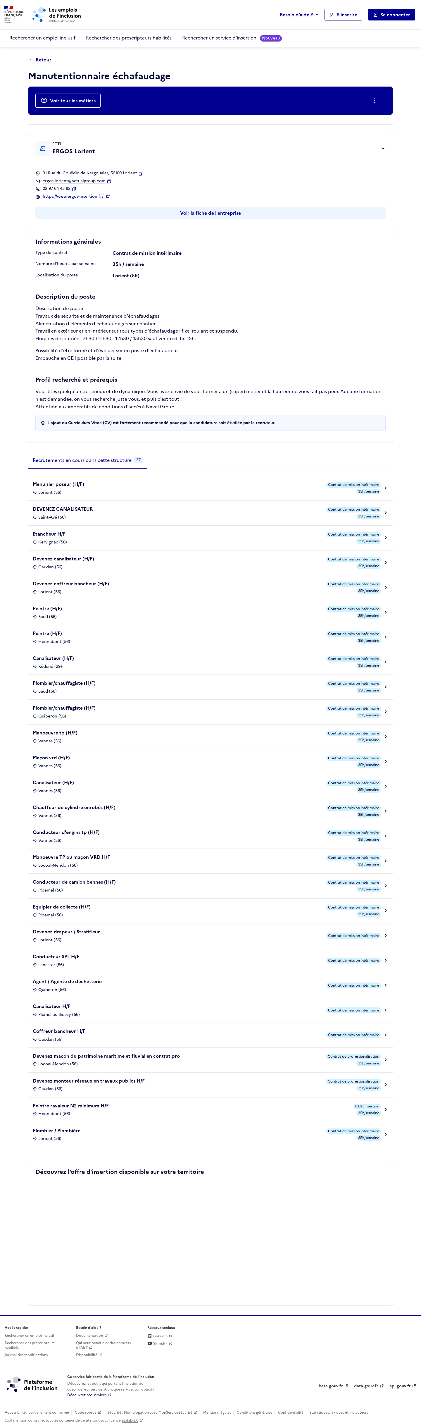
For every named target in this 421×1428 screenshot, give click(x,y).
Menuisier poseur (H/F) (58, 484)
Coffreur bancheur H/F (59, 1031)
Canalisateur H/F (51, 1006)
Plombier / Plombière (56, 1130)
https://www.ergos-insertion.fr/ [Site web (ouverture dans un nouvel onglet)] (74, 196)
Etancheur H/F (49, 533)
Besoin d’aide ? (296, 14)
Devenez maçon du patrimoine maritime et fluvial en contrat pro (106, 1055)
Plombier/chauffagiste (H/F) (64, 683)
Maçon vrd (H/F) (51, 757)
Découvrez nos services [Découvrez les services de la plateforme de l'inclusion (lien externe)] (86, 1395)
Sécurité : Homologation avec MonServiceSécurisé (149, 1412)
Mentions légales (217, 1412)
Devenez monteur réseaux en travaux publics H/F (89, 1080)
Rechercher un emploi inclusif (42, 37)
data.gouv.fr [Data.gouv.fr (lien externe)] (366, 1386)
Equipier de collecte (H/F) (62, 906)
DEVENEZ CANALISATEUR (63, 508)
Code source (85, 1412)
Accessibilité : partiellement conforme (37, 1412)
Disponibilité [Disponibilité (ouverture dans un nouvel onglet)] (86, 1355)
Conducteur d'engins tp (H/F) (66, 832)
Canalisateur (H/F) (53, 658)
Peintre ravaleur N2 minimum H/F (71, 1105)
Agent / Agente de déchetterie (67, 981)
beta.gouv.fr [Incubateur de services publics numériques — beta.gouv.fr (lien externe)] (331, 1386)
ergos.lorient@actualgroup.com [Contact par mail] (74, 181)
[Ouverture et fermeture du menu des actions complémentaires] (376, 101)
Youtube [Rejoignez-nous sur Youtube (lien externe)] (157, 1343)
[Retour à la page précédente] (42, 60)
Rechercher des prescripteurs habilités (129, 37)
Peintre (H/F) (47, 608)
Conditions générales (254, 1412)
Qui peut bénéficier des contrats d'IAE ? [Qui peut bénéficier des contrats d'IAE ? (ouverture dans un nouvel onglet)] (103, 1345)
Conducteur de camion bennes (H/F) (74, 881)
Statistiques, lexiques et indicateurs (338, 1412)
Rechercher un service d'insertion (232, 38)
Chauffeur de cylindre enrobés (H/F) (74, 807)
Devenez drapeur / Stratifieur (66, 931)
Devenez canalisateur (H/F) (63, 558)
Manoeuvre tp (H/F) (55, 732)
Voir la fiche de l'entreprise (210, 212)
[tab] (87, 460)
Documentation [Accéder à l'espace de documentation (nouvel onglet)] (89, 1335)
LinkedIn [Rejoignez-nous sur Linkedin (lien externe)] (157, 1336)
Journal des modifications (26, 1355)
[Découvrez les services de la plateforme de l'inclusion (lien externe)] (32, 1384)
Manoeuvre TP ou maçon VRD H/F (71, 857)
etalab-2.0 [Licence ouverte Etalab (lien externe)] (130, 1420)
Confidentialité (290, 1412)
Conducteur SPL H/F (56, 956)
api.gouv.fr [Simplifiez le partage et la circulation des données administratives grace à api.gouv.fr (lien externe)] (400, 1386)
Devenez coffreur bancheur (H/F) (71, 583)
